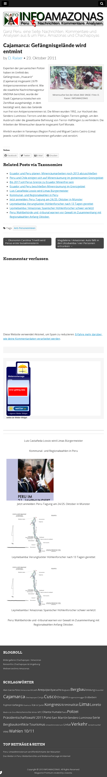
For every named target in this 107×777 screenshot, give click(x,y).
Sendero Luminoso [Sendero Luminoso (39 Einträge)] (80, 718)
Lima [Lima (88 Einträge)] (84, 704)
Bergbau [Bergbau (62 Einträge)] (78, 689)
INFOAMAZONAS (52, 769)
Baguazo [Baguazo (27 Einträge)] (66, 690)
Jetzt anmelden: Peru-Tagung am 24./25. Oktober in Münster (46, 199)
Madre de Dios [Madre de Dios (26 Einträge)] (9, 712)
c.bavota (68, 772)
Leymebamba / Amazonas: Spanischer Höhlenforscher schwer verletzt (52, 208)
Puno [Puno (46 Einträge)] (47, 717)
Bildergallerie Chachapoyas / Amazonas (22, 660)
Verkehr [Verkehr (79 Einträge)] (79, 724)
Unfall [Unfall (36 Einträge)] (67, 724)
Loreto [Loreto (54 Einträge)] (95, 704)
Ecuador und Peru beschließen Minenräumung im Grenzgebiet (47, 186)
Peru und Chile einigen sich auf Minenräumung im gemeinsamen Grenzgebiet (56, 178)
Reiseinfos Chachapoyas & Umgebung (21, 664)
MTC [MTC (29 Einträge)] (40, 712)
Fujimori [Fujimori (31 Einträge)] (7, 705)
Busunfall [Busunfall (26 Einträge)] (99, 690)
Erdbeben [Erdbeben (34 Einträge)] (91, 697)
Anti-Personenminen (24, 228)
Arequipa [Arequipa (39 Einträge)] (44, 690)
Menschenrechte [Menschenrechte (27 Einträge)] (23, 712)
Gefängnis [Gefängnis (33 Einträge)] (17, 705)
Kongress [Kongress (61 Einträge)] (53, 704)
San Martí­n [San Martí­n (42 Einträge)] (59, 718)
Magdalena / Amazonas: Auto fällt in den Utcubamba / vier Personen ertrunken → (78, 243)
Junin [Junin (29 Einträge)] (41, 705)
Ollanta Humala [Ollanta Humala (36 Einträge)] (51, 712)
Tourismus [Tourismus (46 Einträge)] (37, 724)
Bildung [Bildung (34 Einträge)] (90, 689)
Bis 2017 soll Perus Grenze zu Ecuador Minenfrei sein (42, 182)
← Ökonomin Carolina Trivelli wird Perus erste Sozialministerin (25, 242)
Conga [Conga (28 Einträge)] (40, 697)
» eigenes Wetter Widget (17, 413)
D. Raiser (15, 58)
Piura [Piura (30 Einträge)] (64, 712)
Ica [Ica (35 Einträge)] (33, 705)
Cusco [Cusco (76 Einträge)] (50, 697)
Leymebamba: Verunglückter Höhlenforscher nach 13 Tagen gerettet (51, 204)
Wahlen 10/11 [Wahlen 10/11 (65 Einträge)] (21, 731)
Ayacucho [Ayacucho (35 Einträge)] (56, 690)
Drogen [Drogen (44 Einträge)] (62, 697)
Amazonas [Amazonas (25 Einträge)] (25, 690)
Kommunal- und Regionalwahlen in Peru (34, 195)
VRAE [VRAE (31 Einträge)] (6, 731)
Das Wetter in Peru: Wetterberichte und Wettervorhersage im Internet (36, 756)
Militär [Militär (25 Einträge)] (34, 712)
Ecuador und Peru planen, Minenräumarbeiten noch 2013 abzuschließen (53, 173)
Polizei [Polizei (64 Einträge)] (72, 711)
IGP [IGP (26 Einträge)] (37, 705)
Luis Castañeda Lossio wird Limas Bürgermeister (39, 191)
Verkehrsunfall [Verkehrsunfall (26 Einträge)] (94, 725)
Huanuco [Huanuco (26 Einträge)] (27, 705)
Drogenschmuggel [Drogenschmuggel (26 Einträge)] (76, 697)
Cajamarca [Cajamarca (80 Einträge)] (14, 696)
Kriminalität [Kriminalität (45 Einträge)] (70, 705)
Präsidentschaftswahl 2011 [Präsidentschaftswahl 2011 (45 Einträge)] (23, 717)
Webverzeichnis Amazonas (16, 668)
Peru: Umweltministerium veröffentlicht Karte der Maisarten (31, 751)
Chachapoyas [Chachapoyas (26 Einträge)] (31, 697)
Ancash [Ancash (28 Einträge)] (33, 690)
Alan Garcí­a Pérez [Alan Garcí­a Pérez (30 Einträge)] (12, 690)
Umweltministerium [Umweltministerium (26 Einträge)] (54, 725)
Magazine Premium (44, 772)
